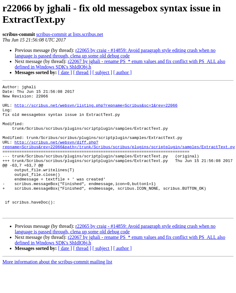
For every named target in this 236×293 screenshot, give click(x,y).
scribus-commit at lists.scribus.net (69, 34)
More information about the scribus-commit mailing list (57, 287)
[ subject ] (102, 72)
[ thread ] (82, 72)
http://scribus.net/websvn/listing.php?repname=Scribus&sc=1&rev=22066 (95, 110)
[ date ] (65, 72)
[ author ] (122, 72)
